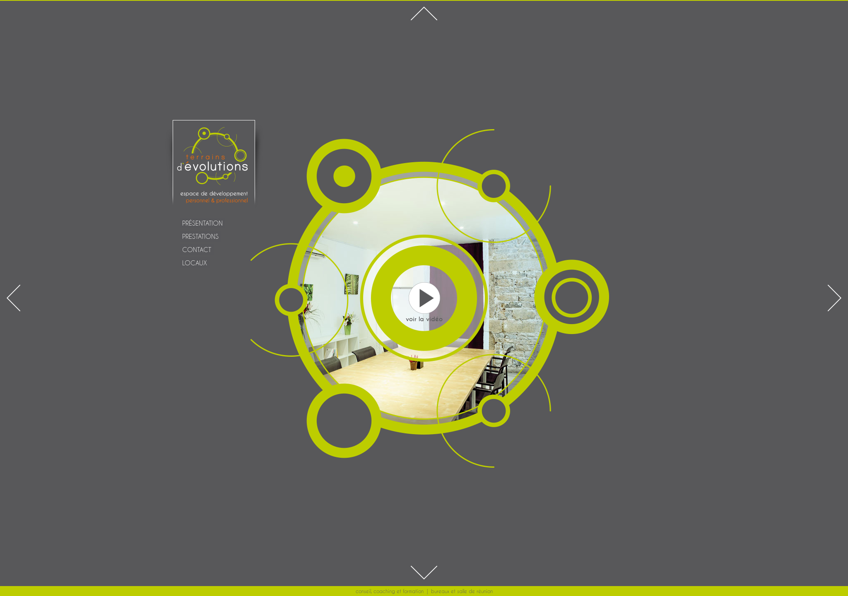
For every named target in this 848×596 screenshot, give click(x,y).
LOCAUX (194, 263)
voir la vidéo (424, 319)
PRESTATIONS (200, 236)
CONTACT (196, 249)
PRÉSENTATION (202, 223)
